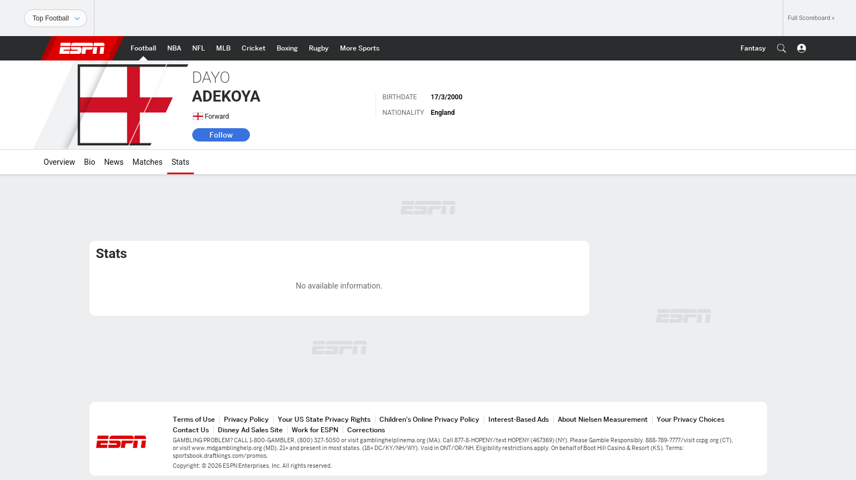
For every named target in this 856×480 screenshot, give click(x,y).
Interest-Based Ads (518, 419)
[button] (781, 48)
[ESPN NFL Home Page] (198, 48)
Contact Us (191, 430)
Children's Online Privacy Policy (429, 419)
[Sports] (55, 18)
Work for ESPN (315, 430)
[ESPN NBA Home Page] (174, 48)
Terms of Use (194, 419)
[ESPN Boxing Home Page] (287, 48)
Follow (221, 135)
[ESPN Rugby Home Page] (319, 48)
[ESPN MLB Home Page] (223, 48)
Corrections (366, 430)
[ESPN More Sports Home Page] (359, 48)
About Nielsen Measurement (603, 419)
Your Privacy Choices (690, 419)
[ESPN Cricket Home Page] (254, 48)
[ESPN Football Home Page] (143, 48)
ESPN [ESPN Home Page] (82, 48)
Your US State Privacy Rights (324, 419)
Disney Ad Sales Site (250, 430)
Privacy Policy (246, 419)
